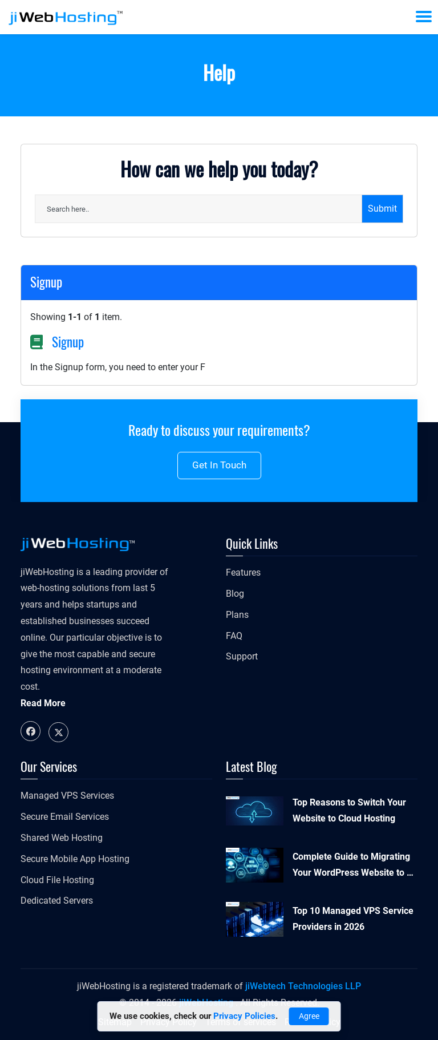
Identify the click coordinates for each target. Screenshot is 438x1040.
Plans (237, 614)
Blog (235, 593)
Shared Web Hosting (62, 837)
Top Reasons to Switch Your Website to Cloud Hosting (349, 810)
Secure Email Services (65, 816)
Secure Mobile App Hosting (75, 858)
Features (243, 572)
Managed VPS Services (67, 795)
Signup (68, 342)
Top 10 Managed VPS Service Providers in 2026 (353, 919)
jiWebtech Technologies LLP (303, 986)
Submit (382, 208)
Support (242, 656)
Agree (309, 1016)
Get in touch (219, 465)
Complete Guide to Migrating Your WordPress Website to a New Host (352, 866)
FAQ (234, 635)
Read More (43, 703)
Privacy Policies (244, 1016)
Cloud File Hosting (57, 880)
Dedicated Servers (57, 900)
